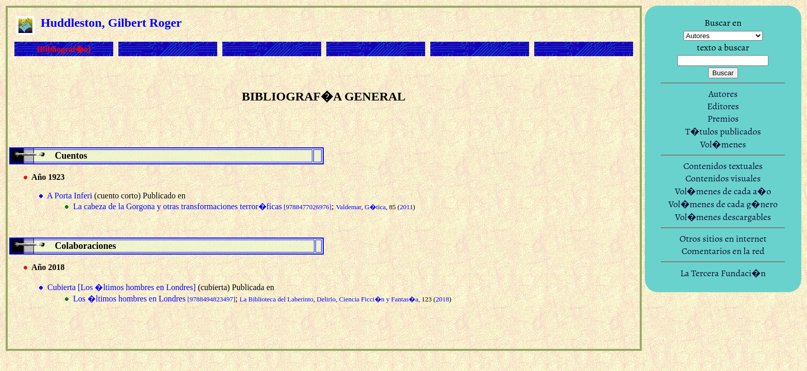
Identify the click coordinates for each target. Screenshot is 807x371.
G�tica (374, 207)
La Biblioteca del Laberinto (276, 299)
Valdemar (348, 207)
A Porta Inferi (69, 195)
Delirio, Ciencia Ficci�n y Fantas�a (367, 299)
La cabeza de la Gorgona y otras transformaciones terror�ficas (202, 206)
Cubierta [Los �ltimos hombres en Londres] (121, 287)
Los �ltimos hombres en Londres (154, 298)
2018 (442, 299)
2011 (406, 207)
